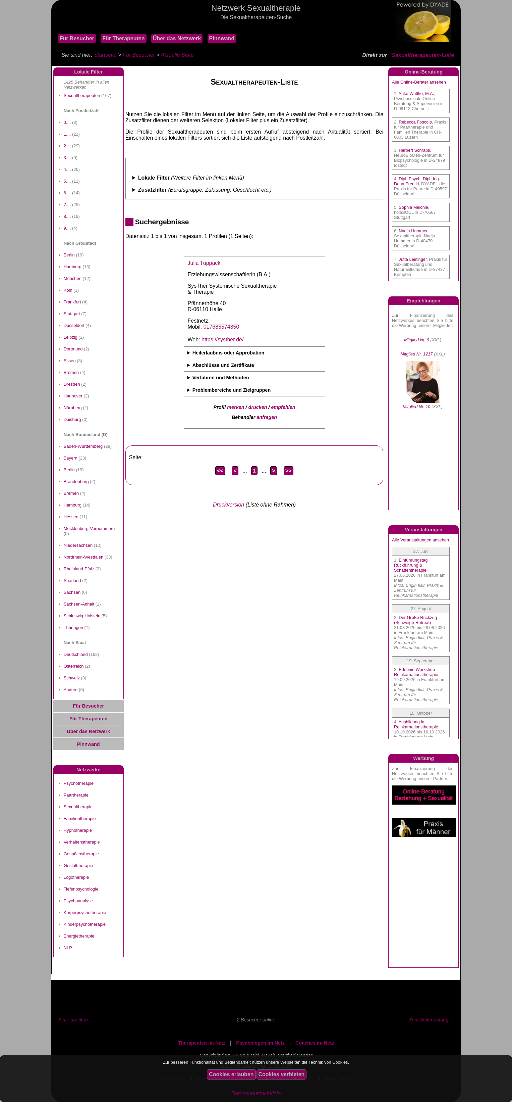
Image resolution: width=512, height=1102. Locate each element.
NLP (68, 947)
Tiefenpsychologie (81, 889)
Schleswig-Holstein (82, 615)
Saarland (72, 580)
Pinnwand (222, 38)
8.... (67, 216)
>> (288, 471)
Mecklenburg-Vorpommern (89, 528)
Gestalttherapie (78, 865)
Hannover (73, 395)
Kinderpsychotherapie (85, 924)
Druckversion (228, 505)
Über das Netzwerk (177, 38)
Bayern (70, 458)
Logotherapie (76, 877)
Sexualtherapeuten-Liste (423, 55)
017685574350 (221, 327)
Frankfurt (72, 301)
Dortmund (73, 348)
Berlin (69, 254)
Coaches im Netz (314, 1043)
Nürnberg (73, 407)
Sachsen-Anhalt (79, 604)
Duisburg (72, 419)
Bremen (71, 372)
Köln (68, 290)
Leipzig (70, 337)
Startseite (105, 55)
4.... (67, 169)
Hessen (71, 516)
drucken (257, 407)
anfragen (267, 417)
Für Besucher (77, 38)
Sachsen (72, 592)
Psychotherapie (79, 783)
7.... (67, 204)
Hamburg (72, 266)
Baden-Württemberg (83, 446)
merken (235, 407)
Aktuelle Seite (177, 55)
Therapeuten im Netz (202, 1043)
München (72, 278)
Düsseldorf (74, 325)
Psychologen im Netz (260, 1043)
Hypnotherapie (78, 830)
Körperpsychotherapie (85, 912)
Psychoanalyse (78, 900)
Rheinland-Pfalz (79, 568)
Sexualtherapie (78, 806)
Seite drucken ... (75, 1019)
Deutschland (76, 654)
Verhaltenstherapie (82, 842)
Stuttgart (72, 313)
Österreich (74, 666)
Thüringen (73, 627)
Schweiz (72, 677)
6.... (67, 192)
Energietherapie (79, 936)
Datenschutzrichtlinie (256, 1093)
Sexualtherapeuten (82, 95)
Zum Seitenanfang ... (431, 1019)
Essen (70, 360)
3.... (67, 157)
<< (220, 471)
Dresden (72, 384)
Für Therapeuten (123, 38)
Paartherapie (76, 795)
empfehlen (283, 407)
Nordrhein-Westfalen (84, 557)
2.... (67, 145)
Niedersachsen (78, 545)
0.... (67, 122)
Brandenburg (76, 481)
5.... (67, 181)
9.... (67, 228)
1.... (67, 134)
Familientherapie (80, 818)
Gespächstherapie (81, 853)
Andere (71, 689)
